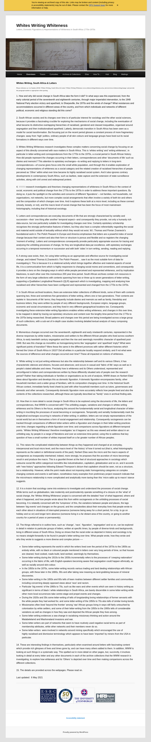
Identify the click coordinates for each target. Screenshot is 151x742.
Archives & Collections (72, 74)
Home (19, 74)
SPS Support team (97, 5)
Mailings (124, 74)
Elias (87, 74)
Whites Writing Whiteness (42, 25)
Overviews (30, 74)
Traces (42, 74)
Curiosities (54, 74)
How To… (97, 74)
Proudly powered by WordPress (75, 732)
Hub (107, 74)
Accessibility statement (75, 718)
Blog (115, 74)
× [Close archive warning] (117, 5)
